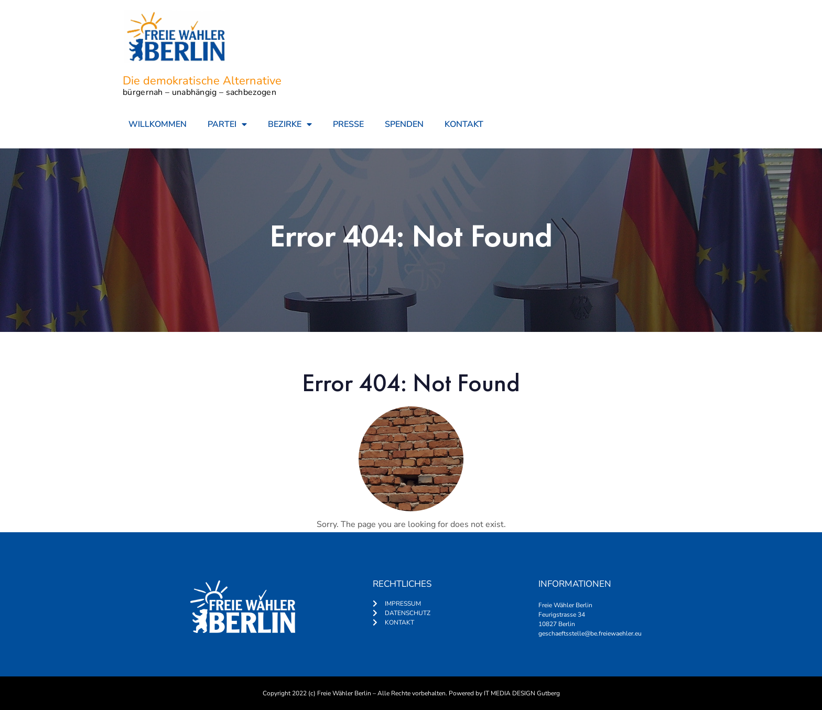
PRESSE (348, 124)
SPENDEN (404, 124)
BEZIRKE (290, 124)
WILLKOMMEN (157, 124)
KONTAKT (464, 124)
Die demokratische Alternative (202, 81)
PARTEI (227, 124)
